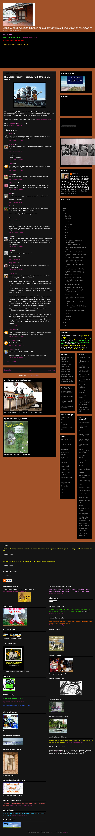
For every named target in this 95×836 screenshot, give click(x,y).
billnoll (53, 832)
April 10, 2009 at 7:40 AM (16, 259)
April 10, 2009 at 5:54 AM (16, 232)
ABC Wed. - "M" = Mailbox (73, 277)
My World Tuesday (67, 458)
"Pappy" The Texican (82, 456)
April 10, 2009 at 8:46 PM (16, 357)
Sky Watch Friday (18, 125)
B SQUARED (13, 263)
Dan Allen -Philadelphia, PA (84, 366)
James (11, 174)
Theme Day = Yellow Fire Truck (74, 310)
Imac (80, 484)
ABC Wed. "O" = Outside (72, 245)
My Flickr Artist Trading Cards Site (67, 380)
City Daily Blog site (84, 487)
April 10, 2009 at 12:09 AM (16, 202)
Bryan (10, 133)
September (68, 224)
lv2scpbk (11, 144)
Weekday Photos (59, 752)
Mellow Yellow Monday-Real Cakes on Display (73, 261)
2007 (65, 325)
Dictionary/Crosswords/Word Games (67, 392)
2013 (65, 202)
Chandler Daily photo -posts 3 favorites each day (84, 518)
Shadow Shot (65, 469)
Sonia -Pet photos (84, 469)
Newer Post (8, 370)
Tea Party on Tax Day (71, 274)
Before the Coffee (84, 490)
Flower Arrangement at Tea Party (75, 269)
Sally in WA (12, 183)
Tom (10, 206)
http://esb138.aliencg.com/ (57, 593)
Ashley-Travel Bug (84, 480)
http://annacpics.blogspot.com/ (74, 742)
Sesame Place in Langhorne (84, 391)
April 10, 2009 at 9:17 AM (16, 336)
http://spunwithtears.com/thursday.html (21, 805)
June (66, 232)
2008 (65, 323)
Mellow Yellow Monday (65, 453)
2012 (65, 205)
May (66, 235)
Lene (10, 250)
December (68, 216)
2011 (65, 208)
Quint (80, 431)
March (67, 314)
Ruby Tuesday (65, 466)
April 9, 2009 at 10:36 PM (16, 151)
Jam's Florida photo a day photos (85, 524)
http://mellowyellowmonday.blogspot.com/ (15, 591)
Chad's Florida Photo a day (83, 529)
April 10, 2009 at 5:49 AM (16, 220)
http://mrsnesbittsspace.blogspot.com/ (14, 702)
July (66, 229)
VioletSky (12, 349)
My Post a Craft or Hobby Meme (66, 365)
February (68, 316)
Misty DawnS (13, 340)
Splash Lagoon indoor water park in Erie (84, 409)
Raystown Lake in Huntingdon (84, 380)
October (67, 221)
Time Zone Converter (64, 423)
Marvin (81, 466)
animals (63, 489)
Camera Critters (66, 444)
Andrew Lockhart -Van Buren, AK (84, 440)
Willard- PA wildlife (84, 358)
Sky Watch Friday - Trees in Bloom (75, 255)
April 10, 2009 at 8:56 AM (16, 326)
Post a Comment (11, 361)
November (68, 219)
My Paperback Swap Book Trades (67, 375)
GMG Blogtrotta (83, 514)
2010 (65, 211)
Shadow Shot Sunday (65, 473)
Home (30, 370)
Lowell (11, 163)
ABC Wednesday (66, 439)
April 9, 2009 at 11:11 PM (16, 170)
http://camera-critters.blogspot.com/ (59, 625)
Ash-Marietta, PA (84, 371)
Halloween (64, 449)
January (67, 319)
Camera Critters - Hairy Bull (73, 252)
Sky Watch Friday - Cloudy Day (74, 272)
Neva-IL (81, 505)
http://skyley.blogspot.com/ (43, 119)
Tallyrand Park (65, 482)
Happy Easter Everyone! (72, 284)
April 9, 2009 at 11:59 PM (16, 189)
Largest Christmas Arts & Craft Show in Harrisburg (84, 402)
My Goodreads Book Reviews (65, 370)
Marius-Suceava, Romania (84, 509)
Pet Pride (64, 463)
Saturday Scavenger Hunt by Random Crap (85, 450)
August (67, 227)
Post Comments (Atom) (33, 375)
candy (10, 125)
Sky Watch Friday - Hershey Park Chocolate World (75, 290)
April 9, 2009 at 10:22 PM (16, 140)
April (66, 238)
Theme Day (64, 486)
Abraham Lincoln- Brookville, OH (84, 435)
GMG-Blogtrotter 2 (84, 422)
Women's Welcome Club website (85, 375)
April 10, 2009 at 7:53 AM (16, 269)
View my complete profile (69, 193)
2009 (65, 213)
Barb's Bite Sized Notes (30, 37)
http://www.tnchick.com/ (56, 613)
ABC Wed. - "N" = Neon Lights (74, 257)
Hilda (10, 193)
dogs (62, 492)
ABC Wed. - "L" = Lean (72, 294)
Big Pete (81, 472)
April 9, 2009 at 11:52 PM (16, 179)
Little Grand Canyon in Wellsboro (82, 385)
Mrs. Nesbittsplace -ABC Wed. (84, 476)
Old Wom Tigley (84, 497)
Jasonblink (12, 329)
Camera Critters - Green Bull (73, 287)
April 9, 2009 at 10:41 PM (16, 160)
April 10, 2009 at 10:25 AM (16, 345)
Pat (10, 236)
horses (63, 496)
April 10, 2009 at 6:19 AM (16, 246)
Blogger (65, 832)
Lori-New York (83, 494)
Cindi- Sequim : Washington (83, 534)
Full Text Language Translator (67, 407)
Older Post (51, 370)
